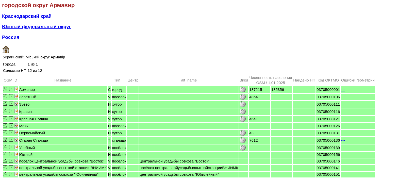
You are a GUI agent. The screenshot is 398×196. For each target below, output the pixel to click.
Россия (10, 37)
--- (343, 89)
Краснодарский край (27, 16)
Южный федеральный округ (36, 26)
